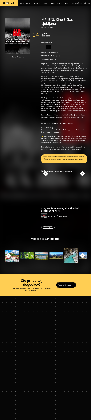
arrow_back (5, 12)
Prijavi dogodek (48, 227)
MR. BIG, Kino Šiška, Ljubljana (57, 216)
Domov (22, 3)
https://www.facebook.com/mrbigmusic (60, 123)
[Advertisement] (64, 190)
